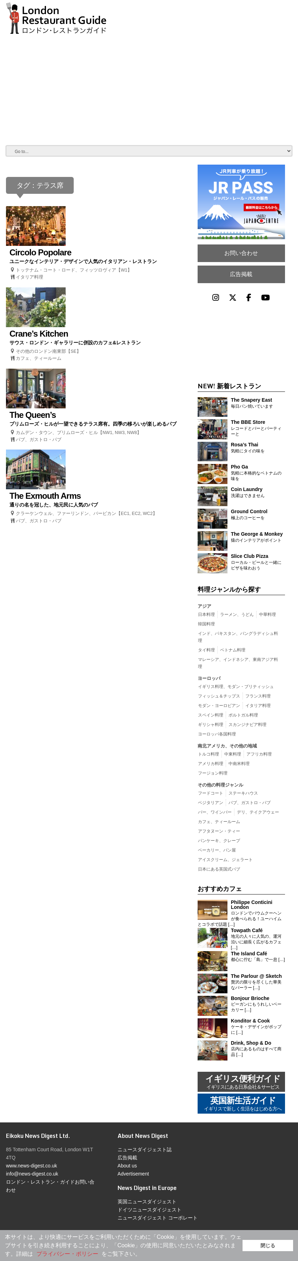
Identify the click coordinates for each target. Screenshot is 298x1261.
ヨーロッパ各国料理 (217, 734)
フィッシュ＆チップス (219, 696)
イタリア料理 (29, 277)
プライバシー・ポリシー (67, 1254)
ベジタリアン (210, 802)
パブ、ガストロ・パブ (38, 439)
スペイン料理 (210, 715)
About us (127, 1165)
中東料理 (232, 754)
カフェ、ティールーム (38, 358)
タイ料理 (206, 650)
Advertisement (133, 1174)
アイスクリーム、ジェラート (225, 859)
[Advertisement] (149, 86)
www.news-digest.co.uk (31, 1165)
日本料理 (206, 614)
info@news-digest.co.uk (32, 1174)
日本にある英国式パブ (219, 869)
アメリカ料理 (210, 763)
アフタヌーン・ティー (219, 831)
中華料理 (267, 614)
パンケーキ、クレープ (219, 840)
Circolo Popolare (40, 252)
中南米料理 (239, 763)
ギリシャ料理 (210, 724)
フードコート (210, 793)
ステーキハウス (243, 793)
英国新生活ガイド (243, 1104)
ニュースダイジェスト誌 (145, 1149)
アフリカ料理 (259, 754)
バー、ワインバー (215, 812)
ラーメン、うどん (237, 614)
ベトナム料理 (232, 650)
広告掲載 (241, 274)
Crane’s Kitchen (38, 333)
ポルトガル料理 (243, 715)
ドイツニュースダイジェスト (149, 1209)
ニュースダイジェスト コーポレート (158, 1218)
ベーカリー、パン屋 (217, 850)
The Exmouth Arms (45, 496)
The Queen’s (32, 415)
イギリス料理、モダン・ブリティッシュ (236, 686)
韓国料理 (206, 624)
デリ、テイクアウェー (258, 812)
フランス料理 (258, 696)
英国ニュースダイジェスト (147, 1201)
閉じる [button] (267, 1245)
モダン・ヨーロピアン (219, 705)
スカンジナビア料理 (247, 724)
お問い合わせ (241, 253)
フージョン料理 (212, 773)
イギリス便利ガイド (242, 1082)
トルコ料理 (208, 754)
